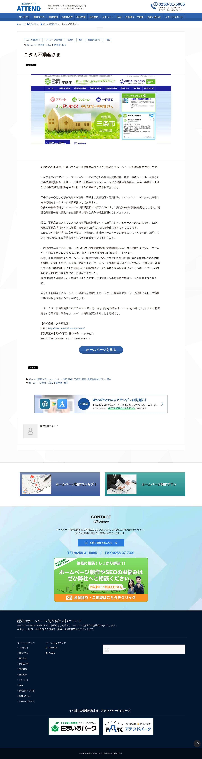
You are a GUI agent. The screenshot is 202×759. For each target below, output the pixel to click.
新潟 (80, 40)
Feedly (50, 653)
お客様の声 (67, 17)
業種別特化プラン (94, 40)
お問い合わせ (154, 17)
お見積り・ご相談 (134, 17)
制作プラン (39, 17)
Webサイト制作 (25, 629)
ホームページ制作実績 (54, 40)
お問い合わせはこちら (101, 543)
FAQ (119, 17)
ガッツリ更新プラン (33, 40)
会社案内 (93, 17)
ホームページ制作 (35, 45)
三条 (48, 45)
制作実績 (53, 17)
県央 (108, 40)
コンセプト (24, 17)
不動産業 (55, 45)
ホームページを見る (101, 350)
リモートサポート (174, 17)
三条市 (70, 40)
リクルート (107, 17)
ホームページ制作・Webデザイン (34, 625)
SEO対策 (81, 17)
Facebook (52, 648)
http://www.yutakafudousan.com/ (66, 328)
